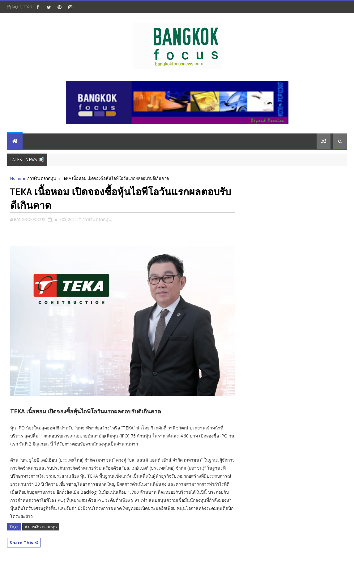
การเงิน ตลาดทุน (41, 178)
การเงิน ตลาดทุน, (97, 219)
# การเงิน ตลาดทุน (41, 527)
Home (15, 178)
